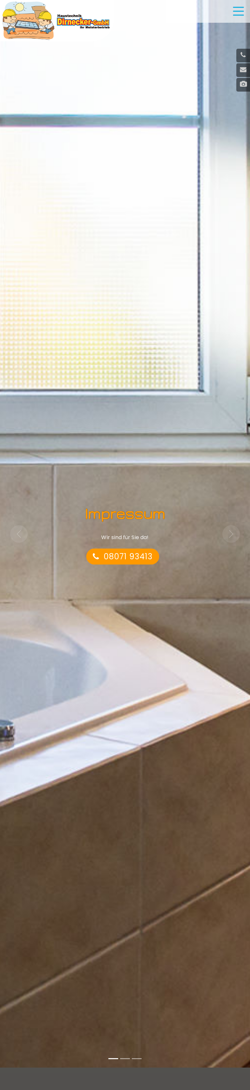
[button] (18, 534)
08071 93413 (123, 557)
